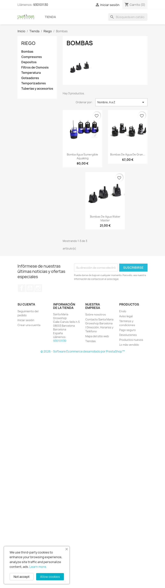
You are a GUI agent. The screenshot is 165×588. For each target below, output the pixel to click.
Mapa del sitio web (97, 336)
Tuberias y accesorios (37, 89)
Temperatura (31, 73)
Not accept (22, 577)
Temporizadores (33, 83)
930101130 (40, 5)
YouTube (30, 288)
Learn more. (38, 567)
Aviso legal (126, 316)
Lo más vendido (129, 344)
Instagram (38, 288)
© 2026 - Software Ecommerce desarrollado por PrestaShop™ (82, 351)
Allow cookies (50, 577)
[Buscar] (127, 17)
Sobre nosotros (95, 314)
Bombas (27, 52)
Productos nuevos (131, 340)
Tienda (50, 17)
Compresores (31, 57)
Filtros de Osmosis (35, 67)
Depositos (29, 62)
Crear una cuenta (29, 325)
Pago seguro (127, 330)
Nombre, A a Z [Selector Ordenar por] (121, 102)
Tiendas (90, 341)
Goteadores (30, 78)
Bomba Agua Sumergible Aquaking (82, 156)
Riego (28, 43)
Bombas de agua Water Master (105, 218)
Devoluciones (128, 335)
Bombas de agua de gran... (127, 154)
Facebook (21, 288)
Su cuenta (26, 304)
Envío (122, 311)
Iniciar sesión (26, 320)
